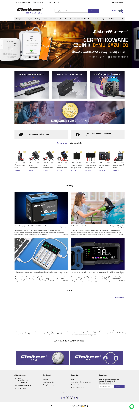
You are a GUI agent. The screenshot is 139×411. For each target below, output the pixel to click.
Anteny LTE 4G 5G (64, 19)
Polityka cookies (76, 385)
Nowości (95, 19)
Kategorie (20, 19)
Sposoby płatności (48, 382)
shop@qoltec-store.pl (24, 385)
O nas (72, 379)
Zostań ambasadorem (77, 388)
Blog (102, 19)
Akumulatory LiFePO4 (81, 19)
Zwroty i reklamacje (49, 385)
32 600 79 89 (22, 388)
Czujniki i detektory (33, 19)
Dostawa (45, 379)
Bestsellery (110, 19)
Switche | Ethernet (49, 19)
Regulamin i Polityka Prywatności (81, 382)
